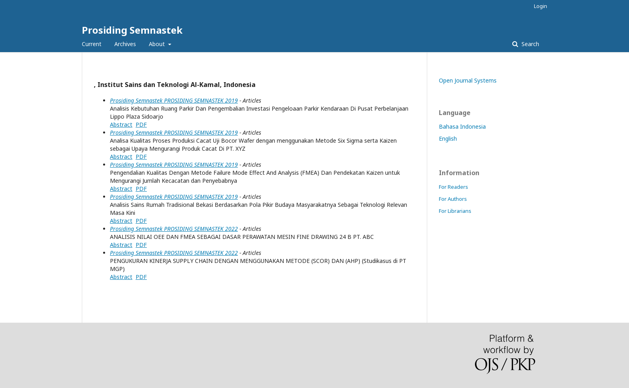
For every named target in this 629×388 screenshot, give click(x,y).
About (157, 44)
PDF (141, 124)
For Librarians (455, 210)
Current (91, 44)
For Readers (453, 186)
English (448, 138)
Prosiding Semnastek (132, 29)
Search (529, 44)
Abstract (121, 124)
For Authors (453, 198)
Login (540, 6)
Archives (125, 44)
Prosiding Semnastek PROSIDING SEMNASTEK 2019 (174, 100)
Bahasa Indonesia (462, 126)
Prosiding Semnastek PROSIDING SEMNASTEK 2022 (174, 228)
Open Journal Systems (468, 80)
